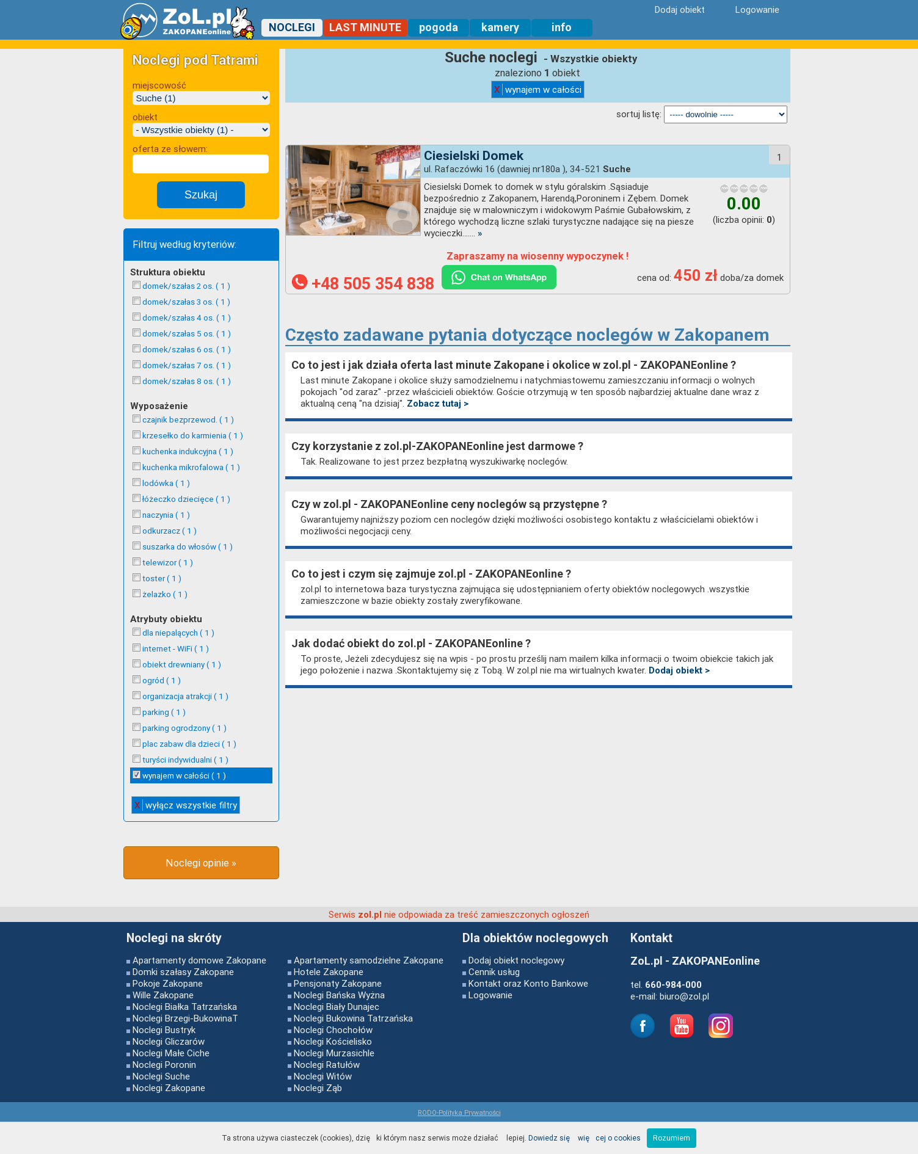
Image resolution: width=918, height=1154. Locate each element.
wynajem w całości (537, 89)
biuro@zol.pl (684, 996)
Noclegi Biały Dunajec (336, 1006)
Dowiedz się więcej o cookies (584, 1137)
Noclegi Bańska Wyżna (339, 995)
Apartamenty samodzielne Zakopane (368, 960)
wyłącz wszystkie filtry (185, 805)
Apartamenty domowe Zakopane (199, 960)
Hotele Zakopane (328, 972)
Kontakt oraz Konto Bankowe (528, 983)
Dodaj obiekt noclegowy (516, 960)
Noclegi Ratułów (327, 1064)
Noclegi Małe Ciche (171, 1053)
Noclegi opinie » (201, 862)
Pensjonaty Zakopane (338, 983)
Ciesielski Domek (473, 155)
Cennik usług (494, 972)
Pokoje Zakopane (168, 983)
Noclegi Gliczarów (169, 1041)
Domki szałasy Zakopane (183, 972)
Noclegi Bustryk (164, 1030)
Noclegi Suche (161, 1076)
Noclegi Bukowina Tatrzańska (353, 1018)
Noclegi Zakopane (169, 1088)
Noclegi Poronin (164, 1064)
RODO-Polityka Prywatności (459, 1112)
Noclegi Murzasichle (334, 1053)
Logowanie (490, 995)
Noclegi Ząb (318, 1088)
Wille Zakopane (163, 995)
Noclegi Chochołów (333, 1030)
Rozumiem (671, 1137)
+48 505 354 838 (363, 284)
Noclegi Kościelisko (333, 1041)
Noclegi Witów (323, 1076)
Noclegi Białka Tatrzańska (185, 1006)
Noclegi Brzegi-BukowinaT (185, 1018)
